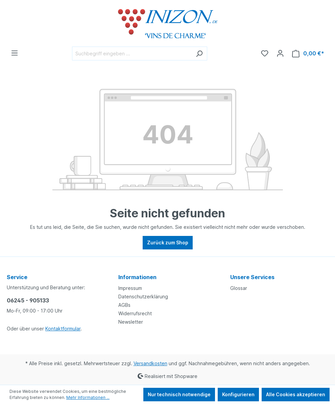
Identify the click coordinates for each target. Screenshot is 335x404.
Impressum (130, 288)
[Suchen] (199, 53)
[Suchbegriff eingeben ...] (132, 53)
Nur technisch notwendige (179, 394)
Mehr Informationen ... (88, 397)
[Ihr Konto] (280, 53)
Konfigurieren (238, 394)
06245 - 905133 (28, 300)
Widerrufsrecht (135, 313)
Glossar (238, 288)
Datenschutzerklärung (143, 296)
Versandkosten (150, 363)
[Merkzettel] (264, 53)
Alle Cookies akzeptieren (295, 394)
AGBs (124, 305)
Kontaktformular (62, 328)
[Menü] (14, 53)
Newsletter (130, 322)
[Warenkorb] (308, 53)
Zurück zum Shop (167, 242)
